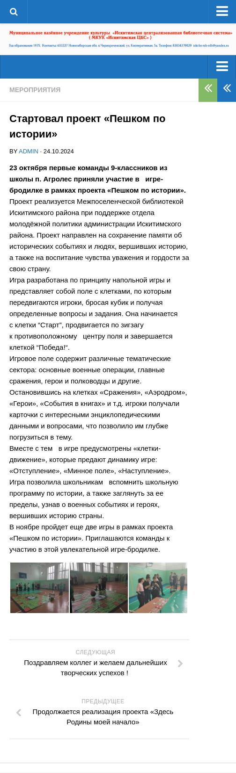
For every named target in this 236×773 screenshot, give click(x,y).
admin (28, 151)
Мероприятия (34, 90)
